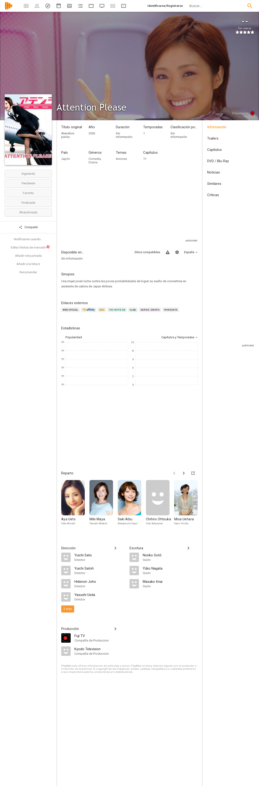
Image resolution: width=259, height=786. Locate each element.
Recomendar (28, 272)
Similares (214, 184)
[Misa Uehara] (188, 505)
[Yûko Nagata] (170, 568)
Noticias (213, 172)
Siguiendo (28, 173)
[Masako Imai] (170, 581)
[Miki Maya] (103, 505)
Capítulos (214, 150)
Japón (65, 159)
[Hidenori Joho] (99, 581)
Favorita (28, 193)
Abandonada (28, 212)
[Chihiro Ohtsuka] (160, 505)
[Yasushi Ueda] (99, 594)
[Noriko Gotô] (170, 555)
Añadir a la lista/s (28, 264)
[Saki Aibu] (132, 505)
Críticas (213, 195)
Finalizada (28, 202)
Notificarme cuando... (28, 239)
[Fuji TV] (99, 635)
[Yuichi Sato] (99, 555)
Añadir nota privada (28, 255)
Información (216, 127)
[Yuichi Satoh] (99, 568)
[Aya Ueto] (75, 505)
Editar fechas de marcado (30, 247)
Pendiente (28, 183)
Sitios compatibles (147, 252)
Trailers (213, 138)
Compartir (28, 227)
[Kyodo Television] (99, 648)
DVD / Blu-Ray (218, 161)
